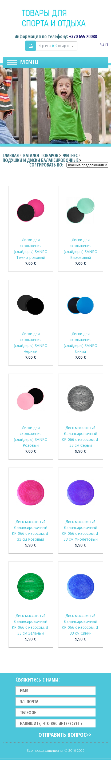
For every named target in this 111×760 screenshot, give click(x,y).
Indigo (56, 18)
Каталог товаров (40, 155)
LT (106, 44)
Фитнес (70, 155)
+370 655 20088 (83, 36)
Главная (11, 155)
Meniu (29, 62)
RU (102, 44)
